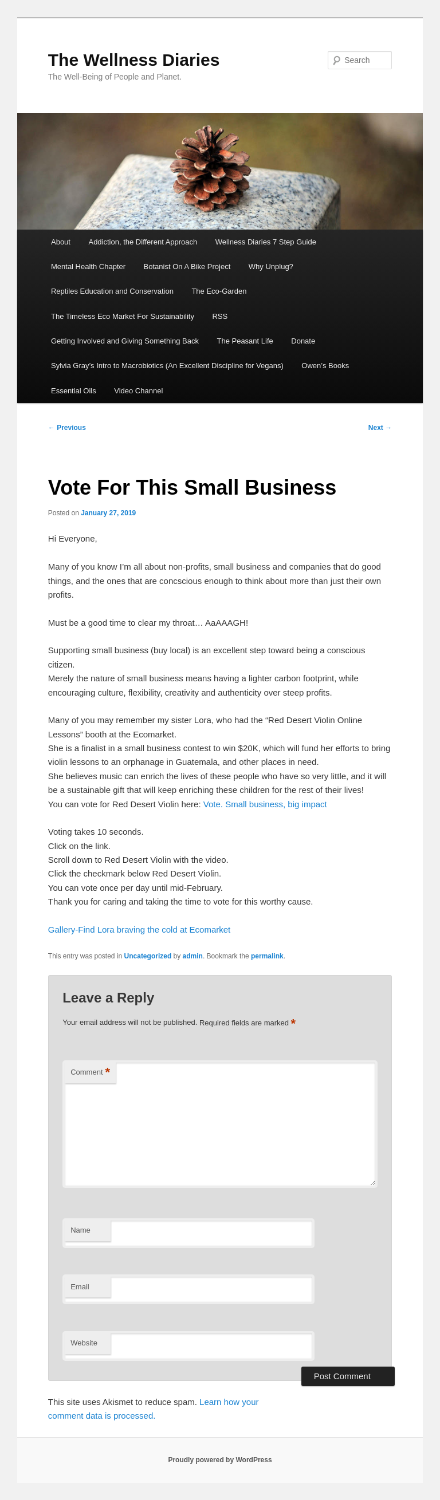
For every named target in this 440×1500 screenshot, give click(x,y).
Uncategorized (148, 956)
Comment (90, 1072)
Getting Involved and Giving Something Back (125, 341)
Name (80, 1230)
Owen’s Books (325, 365)
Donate (303, 341)
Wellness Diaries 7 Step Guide (265, 242)
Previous (67, 428)
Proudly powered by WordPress (220, 1460)
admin (193, 956)
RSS (219, 316)
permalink (267, 956)
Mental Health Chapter (88, 266)
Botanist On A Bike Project (187, 266)
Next (380, 428)
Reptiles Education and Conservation (112, 291)
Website (83, 1343)
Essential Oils (73, 390)
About (60, 242)
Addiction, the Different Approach (142, 242)
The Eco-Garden (218, 291)
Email (79, 1286)
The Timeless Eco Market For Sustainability (122, 316)
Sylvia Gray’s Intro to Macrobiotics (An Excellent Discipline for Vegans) (167, 365)
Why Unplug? (271, 266)
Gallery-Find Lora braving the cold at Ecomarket (139, 929)
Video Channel (138, 390)
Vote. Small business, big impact (265, 804)
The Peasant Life (245, 341)
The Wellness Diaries (134, 59)
